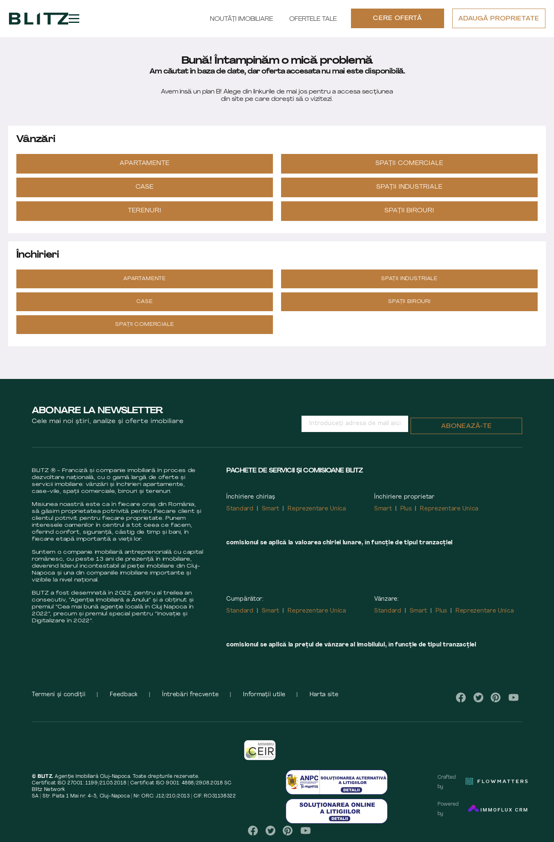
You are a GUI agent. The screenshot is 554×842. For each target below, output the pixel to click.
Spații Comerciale (409, 163)
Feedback (124, 695)
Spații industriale (409, 187)
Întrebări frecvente (190, 695)
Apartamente (145, 163)
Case (145, 187)
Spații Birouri (409, 211)
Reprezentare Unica (317, 509)
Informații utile (264, 695)
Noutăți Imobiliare (241, 19)
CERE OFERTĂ (397, 19)
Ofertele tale (313, 19)
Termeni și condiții (58, 695)
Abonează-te (466, 426)
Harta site (324, 695)
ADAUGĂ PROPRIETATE (498, 19)
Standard (240, 509)
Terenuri (144, 211)
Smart (271, 509)
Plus (406, 509)
